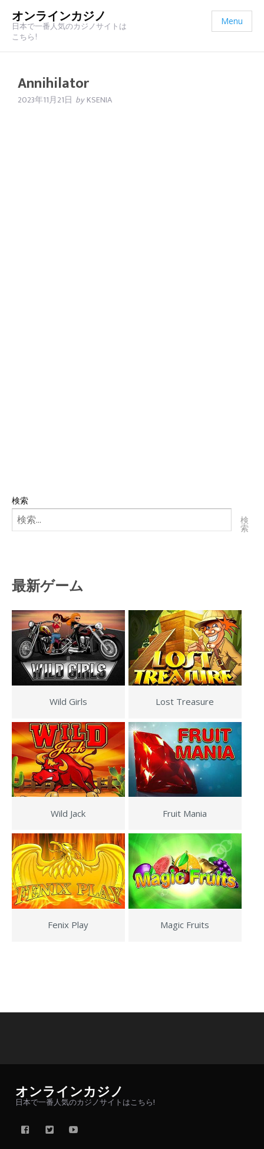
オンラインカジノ (59, 16)
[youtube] (73, 1130)
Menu (232, 21)
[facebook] (25, 1130)
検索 (20, 500)
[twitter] (49, 1130)
